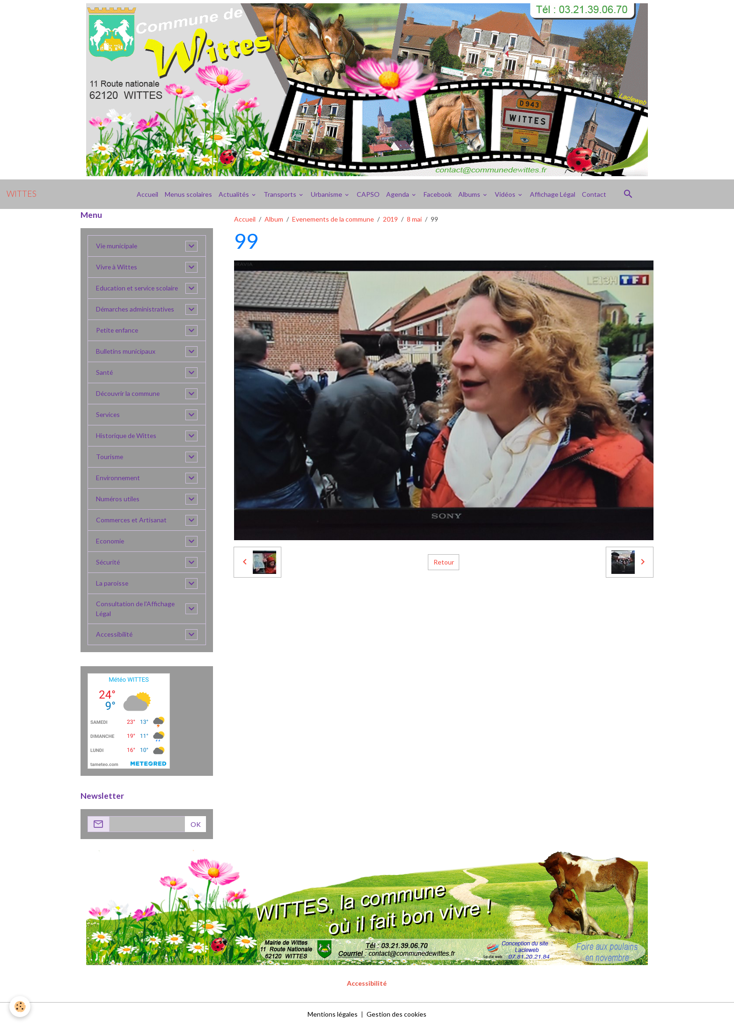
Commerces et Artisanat (132, 520)
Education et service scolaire (138, 288)
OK (196, 824)
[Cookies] (19, 1006)
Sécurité (108, 562)
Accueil (147, 194)
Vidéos (506, 194)
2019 (390, 219)
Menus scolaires (188, 194)
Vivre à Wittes (117, 267)
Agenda (398, 194)
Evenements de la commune (333, 219)
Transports (281, 194)
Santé (104, 373)
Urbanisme (327, 194)
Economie (110, 541)
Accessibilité (114, 635)
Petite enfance (118, 331)
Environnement (118, 478)
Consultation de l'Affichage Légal (136, 609)
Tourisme (110, 457)
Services (108, 415)
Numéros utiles (118, 499)
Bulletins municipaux (126, 352)
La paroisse (112, 583)
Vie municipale (117, 246)
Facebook (438, 194)
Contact (594, 194)
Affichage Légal (552, 194)
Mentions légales (333, 1014)
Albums (470, 194)
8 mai (414, 219)
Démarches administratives (136, 309)
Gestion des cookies (396, 1014)
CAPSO (368, 194)
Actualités (234, 194)
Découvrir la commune (128, 394)
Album (273, 219)
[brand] (22, 194)
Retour (443, 562)
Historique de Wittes (127, 436)
